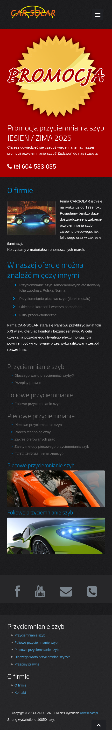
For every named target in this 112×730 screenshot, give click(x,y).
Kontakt (20, 692)
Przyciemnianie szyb (35, 366)
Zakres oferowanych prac (34, 439)
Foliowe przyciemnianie (40, 395)
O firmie (20, 685)
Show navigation (97, 14)
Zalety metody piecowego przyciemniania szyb (51, 446)
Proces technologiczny (32, 432)
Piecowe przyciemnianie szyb (38, 425)
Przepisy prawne (27, 383)
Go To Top (98, 725)
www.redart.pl (89, 713)
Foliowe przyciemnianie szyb (37, 404)
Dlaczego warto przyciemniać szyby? (44, 375)
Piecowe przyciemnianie (41, 416)
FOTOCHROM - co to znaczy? (38, 454)
